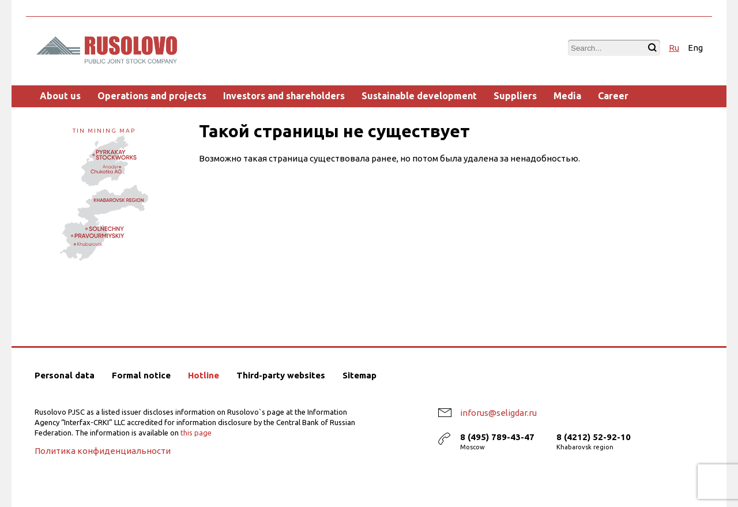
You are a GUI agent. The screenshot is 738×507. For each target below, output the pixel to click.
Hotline (203, 375)
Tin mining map (104, 192)
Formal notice (141, 375)
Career (613, 96)
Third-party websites (280, 375)
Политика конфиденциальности (103, 451)
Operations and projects (151, 96)
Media (567, 96)
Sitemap (359, 375)
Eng (695, 47)
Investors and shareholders (284, 96)
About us (60, 96)
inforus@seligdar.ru (498, 413)
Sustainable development (419, 96)
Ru (674, 47)
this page (196, 433)
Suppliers (515, 96)
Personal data (65, 375)
